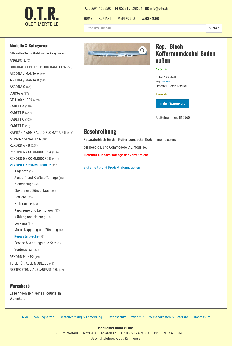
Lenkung (20, 223)
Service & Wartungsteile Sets (35, 243)
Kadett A (17, 106)
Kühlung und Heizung (30, 217)
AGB (25, 317)
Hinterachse (23, 204)
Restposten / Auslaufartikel (34, 270)
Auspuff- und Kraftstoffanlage (36, 177)
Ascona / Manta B (24, 80)
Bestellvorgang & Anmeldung (81, 317)
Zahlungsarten (43, 317)
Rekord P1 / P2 (22, 257)
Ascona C (17, 87)
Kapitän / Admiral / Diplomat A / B (38, 132)
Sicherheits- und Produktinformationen (112, 167)
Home (88, 18)
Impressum (202, 317)
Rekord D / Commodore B (30, 158)
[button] (142, 50)
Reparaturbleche (26, 236)
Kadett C (17, 119)
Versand (166, 81)
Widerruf (137, 317)
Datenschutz (117, 317)
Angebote (18, 60)
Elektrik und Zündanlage (32, 190)
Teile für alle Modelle (29, 263)
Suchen (214, 28)
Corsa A (16, 93)
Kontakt (105, 18)
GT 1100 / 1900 (21, 100)
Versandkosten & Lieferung (169, 317)
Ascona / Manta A (24, 73)
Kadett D (17, 126)
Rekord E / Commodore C (30, 165)
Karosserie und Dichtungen (34, 210)
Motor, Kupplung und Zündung (36, 230)
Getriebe (20, 197)
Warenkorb (150, 18)
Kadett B (17, 113)
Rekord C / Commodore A (30, 152)
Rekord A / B (20, 145)
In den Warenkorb (172, 103)
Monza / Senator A (25, 139)
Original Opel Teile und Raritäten (38, 67)
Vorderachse (23, 249)
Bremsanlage (24, 184)
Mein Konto (126, 18)
